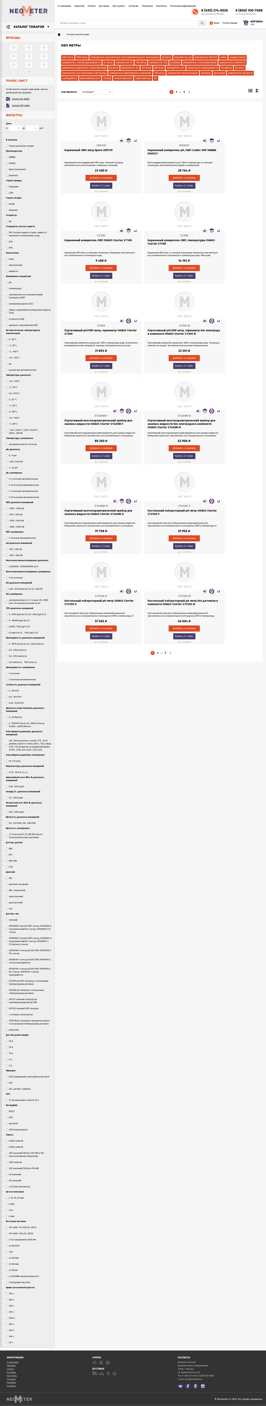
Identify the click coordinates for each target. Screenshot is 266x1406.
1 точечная (13, 673)
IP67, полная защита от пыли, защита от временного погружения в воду (26, 234)
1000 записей (14, 1162)
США (9, 193)
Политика (147, 6)
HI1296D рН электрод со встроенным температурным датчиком (25, 991)
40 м (9, 1041)
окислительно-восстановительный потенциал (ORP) (24, 296)
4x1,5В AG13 (13, 1246)
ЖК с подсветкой (15, 890)
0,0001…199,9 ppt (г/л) (18, 626)
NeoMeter (29, 11)
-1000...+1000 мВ (15, 508)
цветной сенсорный (17, 884)
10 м (9, 1053)
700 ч (10, 1293)
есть (9, 1210)
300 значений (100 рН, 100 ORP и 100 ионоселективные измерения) (25, 1154)
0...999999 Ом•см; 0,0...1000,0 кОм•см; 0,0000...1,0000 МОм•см (25, 725)
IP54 (9, 248)
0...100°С (11, 412)
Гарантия (79, 6)
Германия (12, 187)
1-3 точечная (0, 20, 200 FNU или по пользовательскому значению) (24, 836)
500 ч (10, 1324)
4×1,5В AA (11, 1270)
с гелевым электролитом (19, 1014)
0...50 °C (11, 399)
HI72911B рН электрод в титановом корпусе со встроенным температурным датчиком (28, 1022)
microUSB (12, 1123)
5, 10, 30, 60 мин (15, 1198)
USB (9, 1117)
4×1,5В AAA (12, 1258)
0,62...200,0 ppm (15, 812)
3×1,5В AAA (12, 1264)
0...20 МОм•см (14, 717)
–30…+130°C (13, 381)
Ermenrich (12, 175)
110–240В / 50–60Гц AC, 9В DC (21, 1227)
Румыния (11, 210)
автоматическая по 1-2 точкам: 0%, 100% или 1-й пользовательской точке (27, 601)
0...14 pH (11, 455)
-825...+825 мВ (14, 549)
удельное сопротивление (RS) (22, 325)
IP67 (9, 241)
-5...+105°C (12, 351)
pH (9, 282)
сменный (11, 920)
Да (9, 221)
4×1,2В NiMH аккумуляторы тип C (22, 1276)
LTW (9, 867)
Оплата (92, 6)
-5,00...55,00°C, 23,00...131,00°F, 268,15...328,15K (22, 431)
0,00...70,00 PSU (15, 703)
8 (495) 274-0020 (214, 10)
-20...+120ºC (13, 418)
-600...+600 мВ (14, 555)
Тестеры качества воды (77, 34)
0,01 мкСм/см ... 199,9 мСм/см (21, 662)
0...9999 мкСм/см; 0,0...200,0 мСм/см (25, 644)
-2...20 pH (11, 468)
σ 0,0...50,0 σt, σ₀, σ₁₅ (17, 772)
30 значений (13, 1174)
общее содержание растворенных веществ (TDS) (28, 311)
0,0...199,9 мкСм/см (16, 656)
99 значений (13, 1180)
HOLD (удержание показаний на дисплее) (27, 1077)
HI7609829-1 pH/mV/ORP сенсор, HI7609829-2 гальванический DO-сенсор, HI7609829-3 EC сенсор (29, 929)
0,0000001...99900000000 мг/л (22, 566)
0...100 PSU (12, 691)
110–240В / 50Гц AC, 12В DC (20, 1233)
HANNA (10, 157)
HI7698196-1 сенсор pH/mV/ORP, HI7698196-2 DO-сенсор (28, 952)
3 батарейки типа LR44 (18, 1282)
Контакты (161, 6)
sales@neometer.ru (193, 1379)
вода (10, 259)
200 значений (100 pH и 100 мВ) (22, 1168)
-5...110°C (11, 387)
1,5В (9, 1252)
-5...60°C (11, 405)
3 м (9, 1065)
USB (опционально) (16, 1129)
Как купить (118, 6)
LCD (9, 909)
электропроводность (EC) (19, 304)
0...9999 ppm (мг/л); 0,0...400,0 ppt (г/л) (26, 614)
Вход (216, 23)
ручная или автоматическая (21, 370)
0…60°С (11, 339)
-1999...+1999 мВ (15, 521)
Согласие (133, 6)
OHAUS (11, 163)
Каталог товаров (29, 27)
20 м (9, 1047)
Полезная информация (183, 6)
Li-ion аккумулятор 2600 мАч (21, 1239)
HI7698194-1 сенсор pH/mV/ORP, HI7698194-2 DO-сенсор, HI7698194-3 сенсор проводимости (28, 972)
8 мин (10, 1204)
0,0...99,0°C (13, 393)
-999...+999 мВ (14, 514)
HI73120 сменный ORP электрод (22, 1008)
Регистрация (230, 23)
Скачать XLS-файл (20, 99)
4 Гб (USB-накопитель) (18, 1187)
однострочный (14, 896)
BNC (9, 848)
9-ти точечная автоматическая (22, 497)
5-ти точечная (14, 578)
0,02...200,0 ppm (15, 786)
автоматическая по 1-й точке (21, 444)
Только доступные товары (20, 146)
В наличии (88, 92)
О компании (64, 6)
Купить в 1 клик (92, 185)
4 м (9, 1059)
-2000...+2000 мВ (15, 527)
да (8, 364)
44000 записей (14, 1141)
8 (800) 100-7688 (249, 10)
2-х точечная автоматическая (22, 491)
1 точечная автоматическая (21, 538)
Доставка (104, 6)
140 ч (10, 1336)
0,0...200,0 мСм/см (16, 650)
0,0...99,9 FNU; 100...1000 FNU (21, 823)
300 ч (10, 1306)
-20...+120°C (13, 358)
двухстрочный (14, 902)
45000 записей (14, 1147)
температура (13, 288)
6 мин (10, 1216)
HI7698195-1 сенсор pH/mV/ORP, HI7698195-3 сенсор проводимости (28, 961)
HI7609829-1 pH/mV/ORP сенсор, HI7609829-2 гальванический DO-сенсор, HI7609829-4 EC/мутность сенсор (29, 941)
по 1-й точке (13, 761)
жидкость (12, 271)
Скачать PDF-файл (21, 105)
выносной (12, 1030)
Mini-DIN (11, 861)
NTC (9, 855)
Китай (10, 204)
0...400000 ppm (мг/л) (17, 620)
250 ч (10, 1312)
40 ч (9, 1342)
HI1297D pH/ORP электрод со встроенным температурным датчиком (27, 982)
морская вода (14, 265)
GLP (9, 1083)
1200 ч (10, 1318)
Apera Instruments (16, 169)
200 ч (10, 1300)
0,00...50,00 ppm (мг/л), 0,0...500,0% (24, 589)
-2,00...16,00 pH (14, 461)
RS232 (10, 1111)
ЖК (9, 878)
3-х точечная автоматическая (22, 479)
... (28, 72)
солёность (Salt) (15, 319)
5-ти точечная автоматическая (22, 485)
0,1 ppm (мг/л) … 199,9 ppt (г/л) (22, 633)
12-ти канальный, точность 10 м (22, 1100)
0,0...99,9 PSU (14, 697)
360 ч (10, 1330)
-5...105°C (12, 424)
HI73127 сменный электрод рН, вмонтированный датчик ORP (21, 1001)
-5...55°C (11, 345)
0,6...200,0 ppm (14, 798)
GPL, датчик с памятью (18, 1089)
